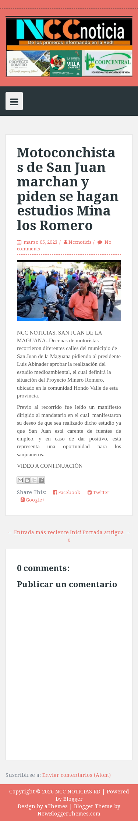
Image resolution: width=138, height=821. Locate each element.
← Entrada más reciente (38, 532)
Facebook (66, 492)
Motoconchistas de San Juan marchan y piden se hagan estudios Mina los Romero (67, 189)
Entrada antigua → (106, 532)
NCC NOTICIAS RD (77, 792)
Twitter (99, 492)
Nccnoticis (79, 242)
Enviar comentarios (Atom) (76, 775)
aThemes (56, 806)
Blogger (73, 799)
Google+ (33, 500)
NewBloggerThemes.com (69, 814)
